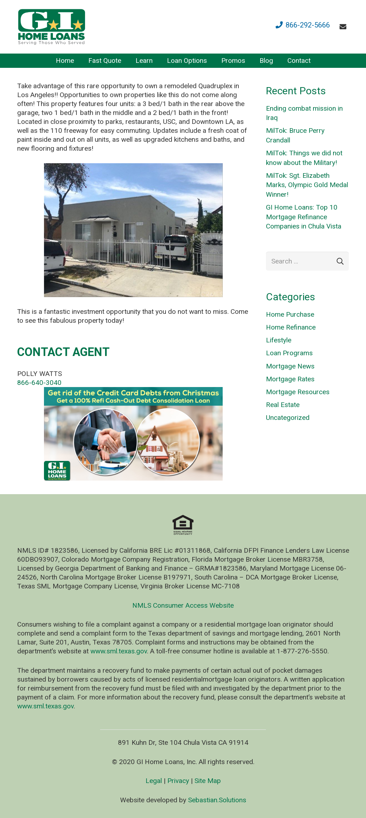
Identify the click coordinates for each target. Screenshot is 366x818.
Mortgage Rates (290, 379)
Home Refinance (291, 327)
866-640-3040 (39, 382)
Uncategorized (288, 417)
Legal (153, 781)
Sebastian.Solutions (217, 800)
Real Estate (283, 405)
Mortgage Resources (298, 392)
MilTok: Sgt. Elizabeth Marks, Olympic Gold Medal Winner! (307, 185)
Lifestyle (278, 340)
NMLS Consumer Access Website (183, 605)
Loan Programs (289, 353)
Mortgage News (290, 366)
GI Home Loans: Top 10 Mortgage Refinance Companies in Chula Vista (303, 216)
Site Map (207, 781)
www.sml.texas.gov (118, 651)
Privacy (178, 781)
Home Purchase (290, 314)
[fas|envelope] (344, 26)
